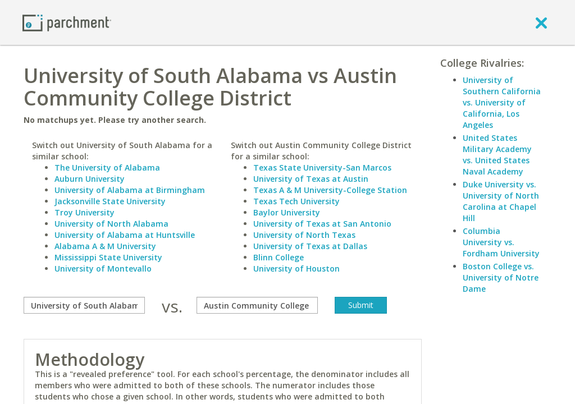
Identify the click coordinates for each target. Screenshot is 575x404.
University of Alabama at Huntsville (124, 234)
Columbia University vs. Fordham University (501, 242)
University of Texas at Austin (310, 178)
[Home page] (66, 22)
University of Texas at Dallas (310, 246)
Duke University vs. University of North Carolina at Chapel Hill (501, 201)
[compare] (84, 305)
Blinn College (278, 257)
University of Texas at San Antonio (322, 223)
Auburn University (89, 178)
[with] (257, 305)
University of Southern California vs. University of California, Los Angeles (502, 102)
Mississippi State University (108, 257)
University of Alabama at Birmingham (129, 190)
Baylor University (286, 212)
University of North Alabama (111, 223)
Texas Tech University (296, 201)
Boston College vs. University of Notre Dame (501, 277)
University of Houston (296, 268)
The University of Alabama (107, 167)
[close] (541, 22)
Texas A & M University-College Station (330, 190)
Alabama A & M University (105, 246)
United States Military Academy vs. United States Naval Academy (497, 154)
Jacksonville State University (110, 201)
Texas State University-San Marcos (322, 167)
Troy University (84, 212)
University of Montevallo (103, 268)
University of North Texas (304, 234)
